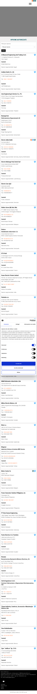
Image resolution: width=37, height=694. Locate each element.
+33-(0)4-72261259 (8, 304)
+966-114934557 (7, 79)
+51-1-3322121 (7, 591)
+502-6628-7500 (7, 432)
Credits (2, 688)
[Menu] (30, 4)
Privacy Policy (4, 685)
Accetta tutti (18, 363)
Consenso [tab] (6, 324)
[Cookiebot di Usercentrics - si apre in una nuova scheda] (29, 320)
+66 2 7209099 (7, 101)
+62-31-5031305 (7, 520)
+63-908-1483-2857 (8, 500)
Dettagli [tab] (17, 324)
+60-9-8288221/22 (8, 214)
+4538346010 (7, 191)
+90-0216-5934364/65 (9, 456)
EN (33, 0)
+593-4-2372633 (7, 542)
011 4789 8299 (7, 615)
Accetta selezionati (18, 368)
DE (35, 0)
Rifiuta (18, 372)
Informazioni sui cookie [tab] (29, 324)
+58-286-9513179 (8, 238)
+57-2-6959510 (7, 388)
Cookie (2, 687)
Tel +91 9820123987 (8, 284)
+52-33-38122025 (8, 635)
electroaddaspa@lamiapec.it (9, 677)
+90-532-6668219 (12, 463)
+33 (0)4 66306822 (8, 260)
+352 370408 (6, 169)
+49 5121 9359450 (8, 147)
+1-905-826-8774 (7, 410)
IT (32, 0)
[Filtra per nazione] (18, 47)
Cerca (3, 50)
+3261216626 (7, 478)
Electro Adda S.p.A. (9, 4)
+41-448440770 (7, 125)
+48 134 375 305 (7, 655)
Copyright (3, 684)
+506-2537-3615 (7, 566)
